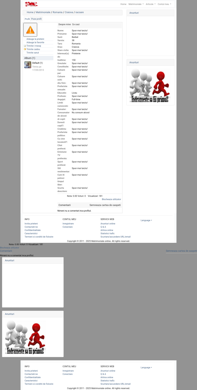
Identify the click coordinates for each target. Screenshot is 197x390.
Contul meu (164, 4)
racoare (79, 12)
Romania (57, 12)
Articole (150, 4)
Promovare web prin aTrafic (140, 101)
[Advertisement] (150, 36)
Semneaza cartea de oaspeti (105, 205)
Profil (27, 19)
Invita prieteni (31, 223)
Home (30, 12)
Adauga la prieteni (35, 39)
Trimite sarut (33, 52)
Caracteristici (31, 233)
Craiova (69, 12)
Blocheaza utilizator (111, 199)
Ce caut (75, 24)
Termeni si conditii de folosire (39, 236)
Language (145, 220)
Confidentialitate (33, 230)
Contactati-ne (31, 227)
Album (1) (29, 58)
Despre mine (65, 24)
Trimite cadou (33, 49)
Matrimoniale (135, 4)
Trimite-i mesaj (34, 46)
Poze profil (36, 19)
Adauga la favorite (35, 42)
